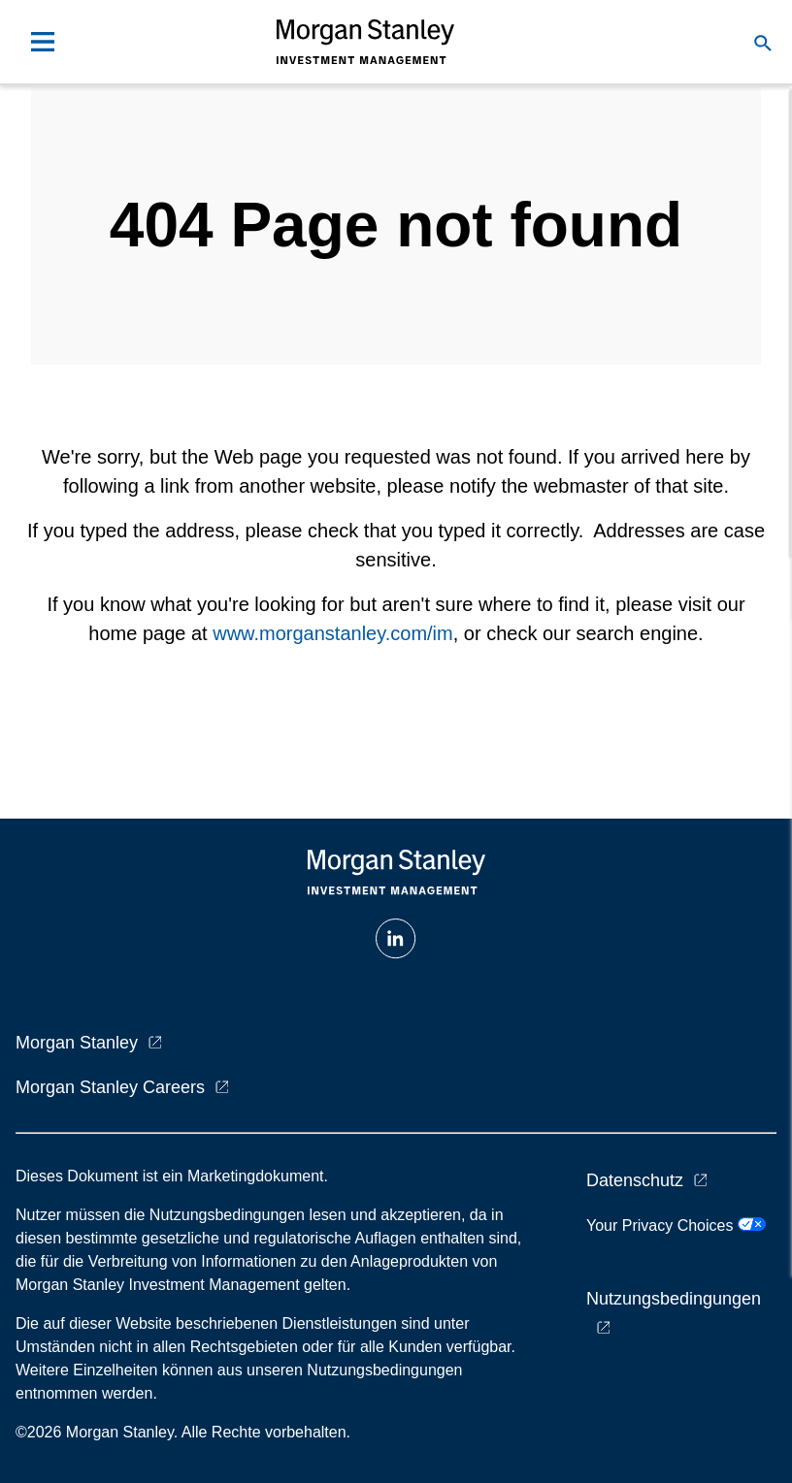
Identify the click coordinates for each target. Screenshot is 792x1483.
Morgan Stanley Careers (110, 1087)
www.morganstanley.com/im (332, 633)
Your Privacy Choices (676, 1225)
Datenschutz (634, 1180)
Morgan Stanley (77, 1042)
